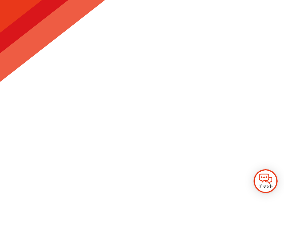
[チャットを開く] (266, 181)
